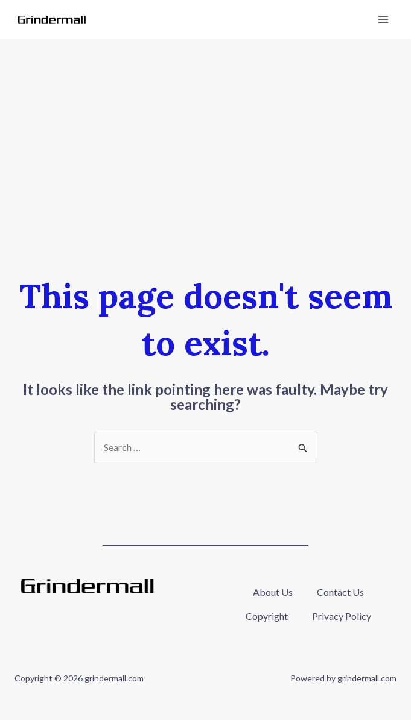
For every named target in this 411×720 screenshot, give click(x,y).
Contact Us (340, 592)
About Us (273, 592)
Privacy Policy (341, 616)
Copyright (267, 616)
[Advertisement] (205, 129)
